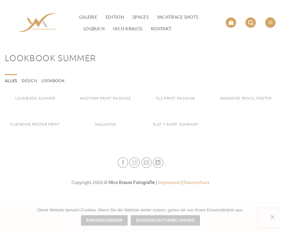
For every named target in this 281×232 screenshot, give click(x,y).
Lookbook (53, 80)
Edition (115, 17)
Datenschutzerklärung (165, 220)
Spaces (140, 17)
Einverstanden (104, 220)
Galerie (88, 17)
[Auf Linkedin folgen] (158, 162)
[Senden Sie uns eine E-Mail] (146, 162)
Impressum (169, 182)
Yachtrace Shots (177, 17)
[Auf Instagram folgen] (134, 162)
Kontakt (161, 28)
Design (29, 80)
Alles (11, 80)
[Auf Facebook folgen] (123, 162)
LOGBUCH (94, 28)
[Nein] (272, 219)
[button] (231, 22)
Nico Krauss (127, 28)
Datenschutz (196, 182)
